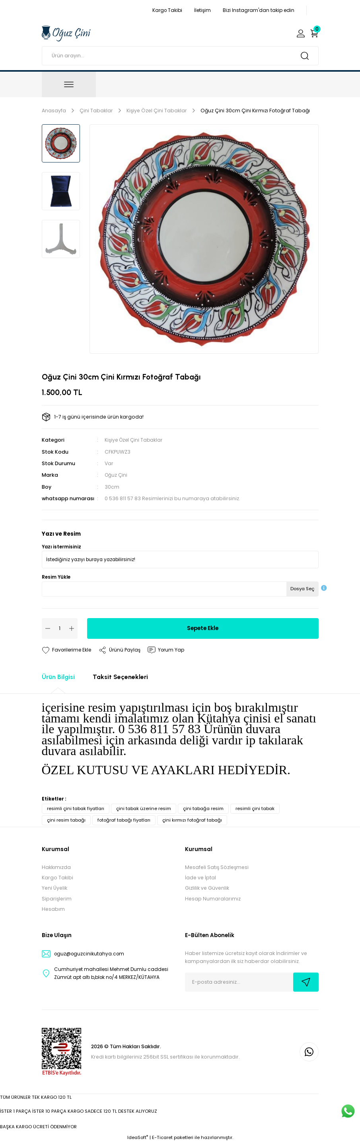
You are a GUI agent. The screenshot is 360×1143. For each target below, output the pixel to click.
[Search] (180, 55)
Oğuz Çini (116, 475)
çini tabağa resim (203, 808)
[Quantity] (60, 628)
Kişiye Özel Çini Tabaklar (135, 439)
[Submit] (306, 982)
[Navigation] (69, 84)
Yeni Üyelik (54, 888)
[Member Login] (300, 33)
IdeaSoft (137, 1137)
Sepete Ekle (202, 628)
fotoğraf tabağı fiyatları (123, 820)
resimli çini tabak (254, 808)
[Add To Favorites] (68, 650)
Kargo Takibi (57, 877)
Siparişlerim (57, 898)
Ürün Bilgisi (58, 677)
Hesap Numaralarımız (213, 898)
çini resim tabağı (66, 820)
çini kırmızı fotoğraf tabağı (192, 820)
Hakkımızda (56, 867)
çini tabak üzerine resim (143, 808)
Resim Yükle (56, 577)
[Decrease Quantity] (48, 628)
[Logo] (66, 33)
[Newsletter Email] (252, 982)
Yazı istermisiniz (61, 547)
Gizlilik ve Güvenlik (207, 888)
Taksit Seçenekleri (120, 677)
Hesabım (53, 909)
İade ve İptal (200, 877)
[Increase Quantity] (72, 628)
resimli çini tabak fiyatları (75, 808)
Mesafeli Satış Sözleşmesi (217, 867)
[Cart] (314, 33)
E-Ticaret (162, 1137)
